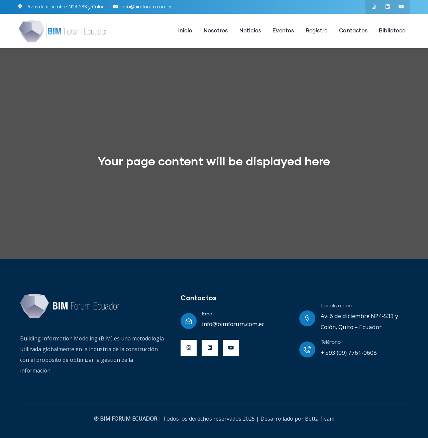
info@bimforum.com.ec (233, 324)
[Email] (189, 321)
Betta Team (319, 418)
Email (208, 314)
